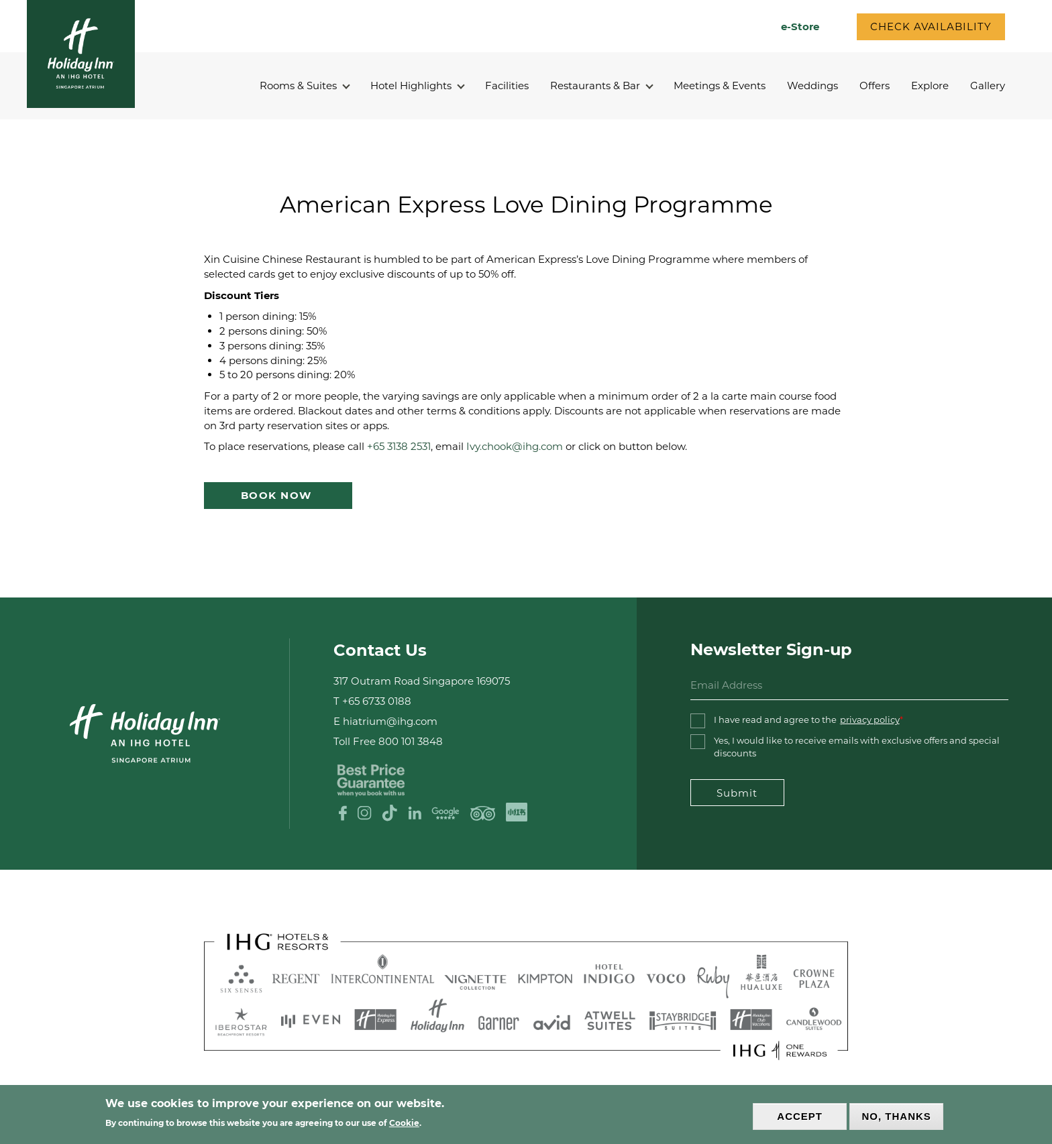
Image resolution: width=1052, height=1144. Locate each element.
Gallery (987, 85)
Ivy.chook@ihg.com (514, 446)
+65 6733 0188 (376, 701)
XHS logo (516, 812)
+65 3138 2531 (399, 446)
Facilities (507, 85)
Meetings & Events (720, 85)
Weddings (812, 85)
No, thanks (896, 1116)
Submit (737, 793)
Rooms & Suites (304, 85)
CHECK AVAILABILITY (931, 26)
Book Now (278, 495)
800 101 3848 (410, 741)
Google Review (445, 813)
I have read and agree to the (807, 720)
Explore (930, 85)
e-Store (800, 26)
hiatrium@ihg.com (390, 721)
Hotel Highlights (417, 85)
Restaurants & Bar (601, 85)
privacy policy (870, 719)
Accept (800, 1116)
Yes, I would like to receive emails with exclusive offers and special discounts (857, 746)
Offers (874, 85)
